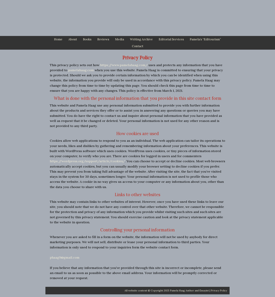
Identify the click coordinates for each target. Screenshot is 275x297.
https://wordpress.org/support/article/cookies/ (87, 161)
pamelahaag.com (81, 70)
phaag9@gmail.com (64, 257)
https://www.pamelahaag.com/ (123, 65)
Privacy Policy (219, 290)
